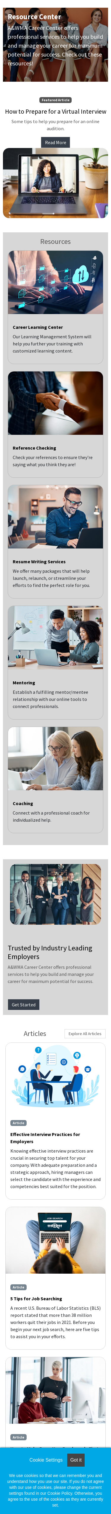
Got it (75, 1459)
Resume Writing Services (39, 561)
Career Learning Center (38, 327)
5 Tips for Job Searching (36, 1298)
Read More (55, 142)
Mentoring (24, 683)
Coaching (23, 803)
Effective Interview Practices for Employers (45, 1137)
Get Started (24, 1005)
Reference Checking (34, 448)
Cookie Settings (45, 1459)
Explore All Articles (85, 1033)
